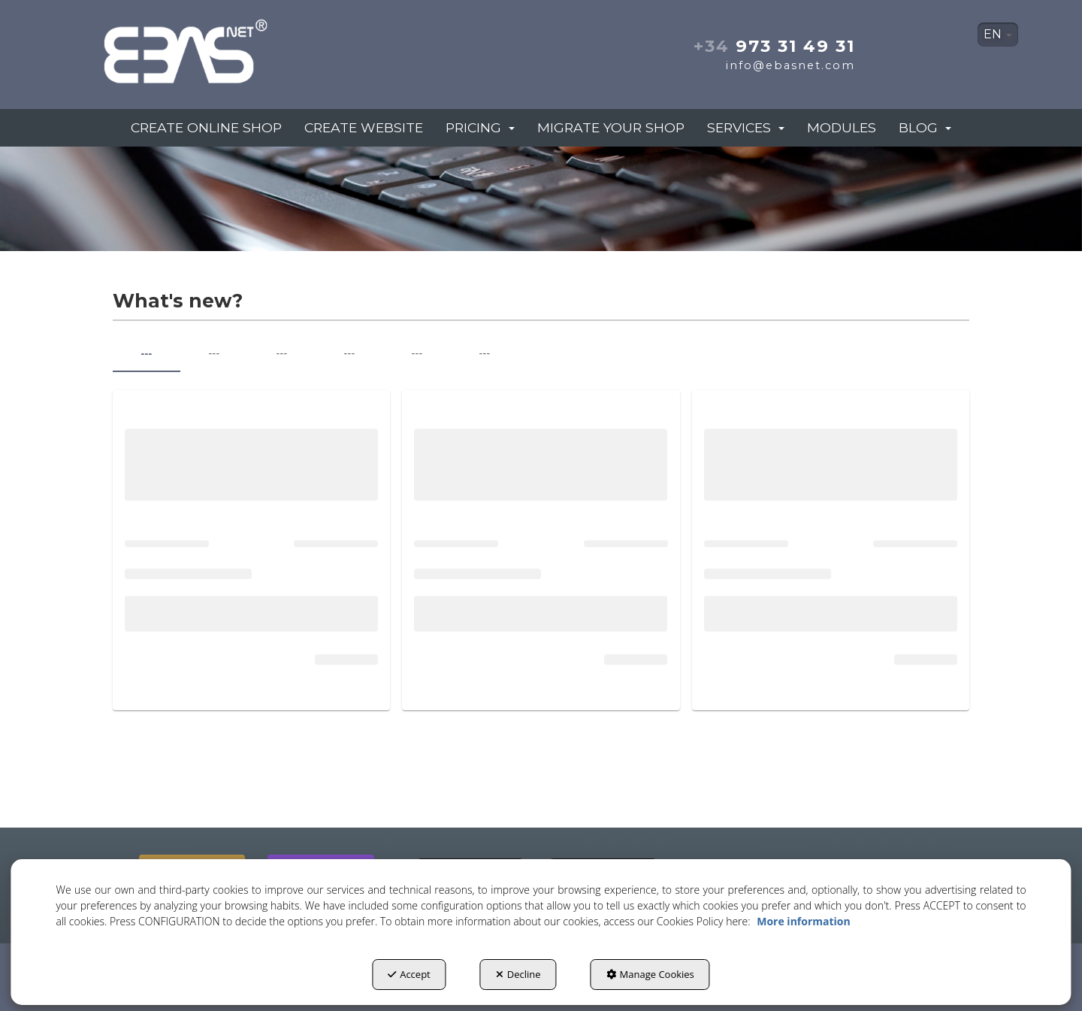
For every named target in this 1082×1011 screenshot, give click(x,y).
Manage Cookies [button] (650, 974)
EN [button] (998, 34)
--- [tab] (146, 353)
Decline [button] (518, 974)
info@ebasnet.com (790, 65)
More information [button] (803, 921)
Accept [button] (409, 974)
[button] (238, 47)
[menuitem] (998, 35)
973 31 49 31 (774, 45)
